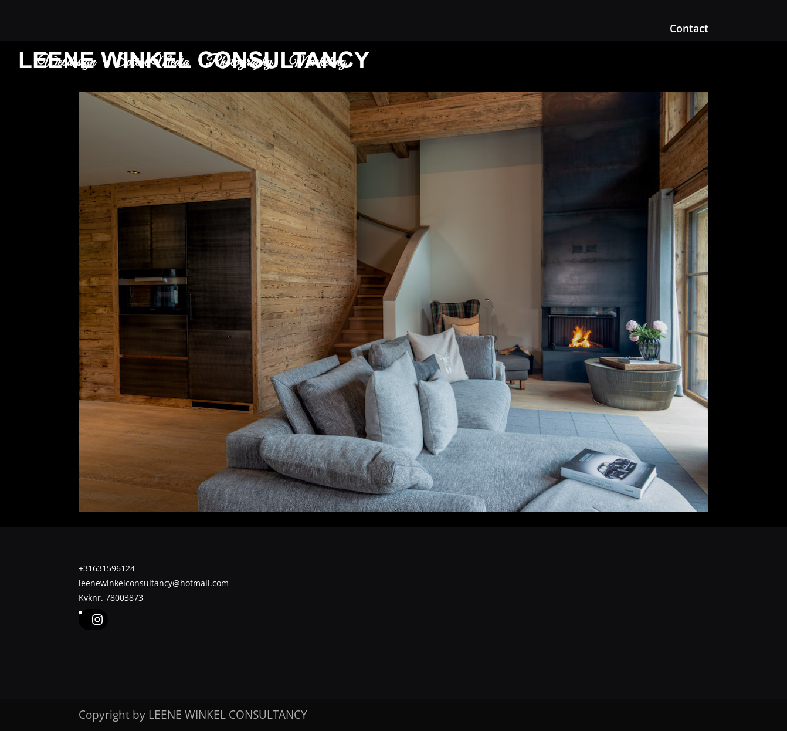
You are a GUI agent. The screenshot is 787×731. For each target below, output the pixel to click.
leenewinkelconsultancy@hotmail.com (154, 582)
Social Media (151, 65)
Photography (239, 65)
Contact (689, 29)
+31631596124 (107, 568)
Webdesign (67, 65)
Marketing (318, 65)
